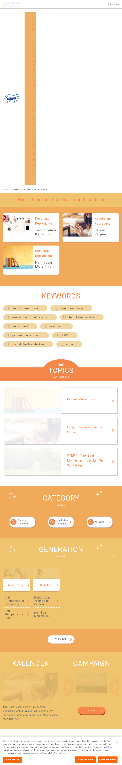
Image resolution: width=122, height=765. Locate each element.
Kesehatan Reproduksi (62, 361)
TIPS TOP (61, 478)
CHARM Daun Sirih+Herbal (87, 599)
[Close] (117, 751)
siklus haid (20, 165)
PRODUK (13, 703)
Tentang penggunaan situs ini (64, 739)
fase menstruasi (71, 147)
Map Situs (17, 739)
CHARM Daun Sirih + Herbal (53, 629)
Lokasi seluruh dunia (36, 739)
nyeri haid (56, 165)
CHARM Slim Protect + (13, 609)
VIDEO (70, 703)
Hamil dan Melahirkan (28, 183)
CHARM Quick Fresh (49, 625)
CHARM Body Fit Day (50, 603)
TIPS (98, 703)
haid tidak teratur (81, 156)
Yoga (69, 183)
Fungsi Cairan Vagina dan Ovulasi (43, 440)
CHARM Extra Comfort (13, 604)
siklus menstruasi (25, 147)
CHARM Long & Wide (85, 625)
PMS (64, 174)
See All (108, 580)
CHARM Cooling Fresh (47, 599)
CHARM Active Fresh (13, 625)
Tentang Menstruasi (23, 361)
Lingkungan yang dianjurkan (96, 739)
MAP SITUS (14, 711)
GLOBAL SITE (45, 711)
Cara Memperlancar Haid (14, 453)
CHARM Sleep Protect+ (14, 645)
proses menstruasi (26, 174)
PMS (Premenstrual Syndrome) (14, 440)
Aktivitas (99, 361)
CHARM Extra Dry (86, 604)
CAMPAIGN (43, 703)
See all (91, 549)
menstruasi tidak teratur (30, 156)
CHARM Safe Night (12, 599)
